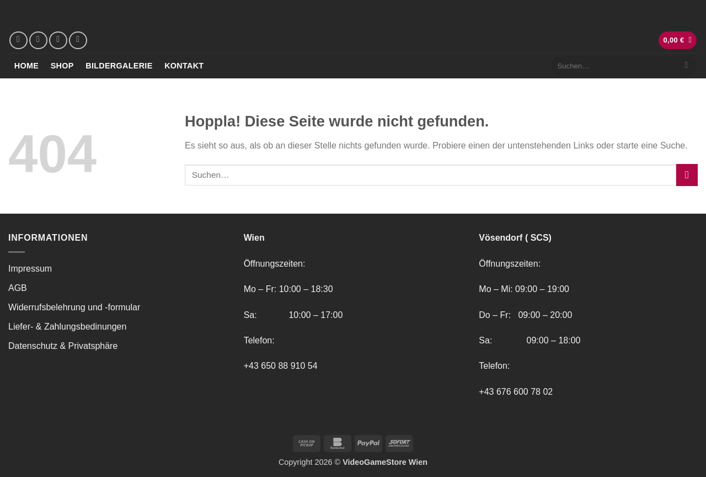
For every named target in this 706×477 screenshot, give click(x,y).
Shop (62, 65)
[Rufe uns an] (78, 40)
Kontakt (184, 65)
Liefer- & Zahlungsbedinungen (67, 326)
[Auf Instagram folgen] (38, 40)
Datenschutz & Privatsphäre (62, 346)
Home (26, 65)
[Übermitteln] (686, 65)
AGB (17, 288)
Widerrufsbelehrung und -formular (74, 307)
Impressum (30, 268)
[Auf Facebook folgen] (18, 40)
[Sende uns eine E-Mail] (58, 40)
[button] (678, 40)
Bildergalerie (118, 65)
